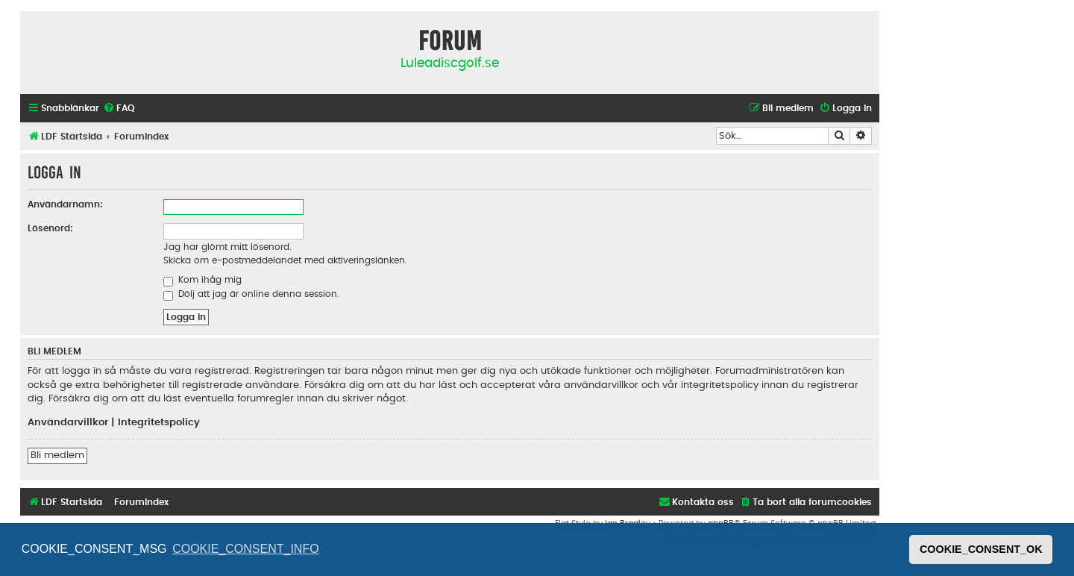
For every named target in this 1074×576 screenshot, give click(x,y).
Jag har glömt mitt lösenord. (227, 246)
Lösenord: (50, 228)
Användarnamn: (65, 204)
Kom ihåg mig (202, 279)
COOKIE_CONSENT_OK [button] (981, 549)
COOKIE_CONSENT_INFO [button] (245, 548)
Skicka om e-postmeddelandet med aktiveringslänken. (285, 260)
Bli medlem (57, 455)
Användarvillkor (68, 422)
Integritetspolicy (159, 422)
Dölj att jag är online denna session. (251, 293)
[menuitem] (118, 108)
